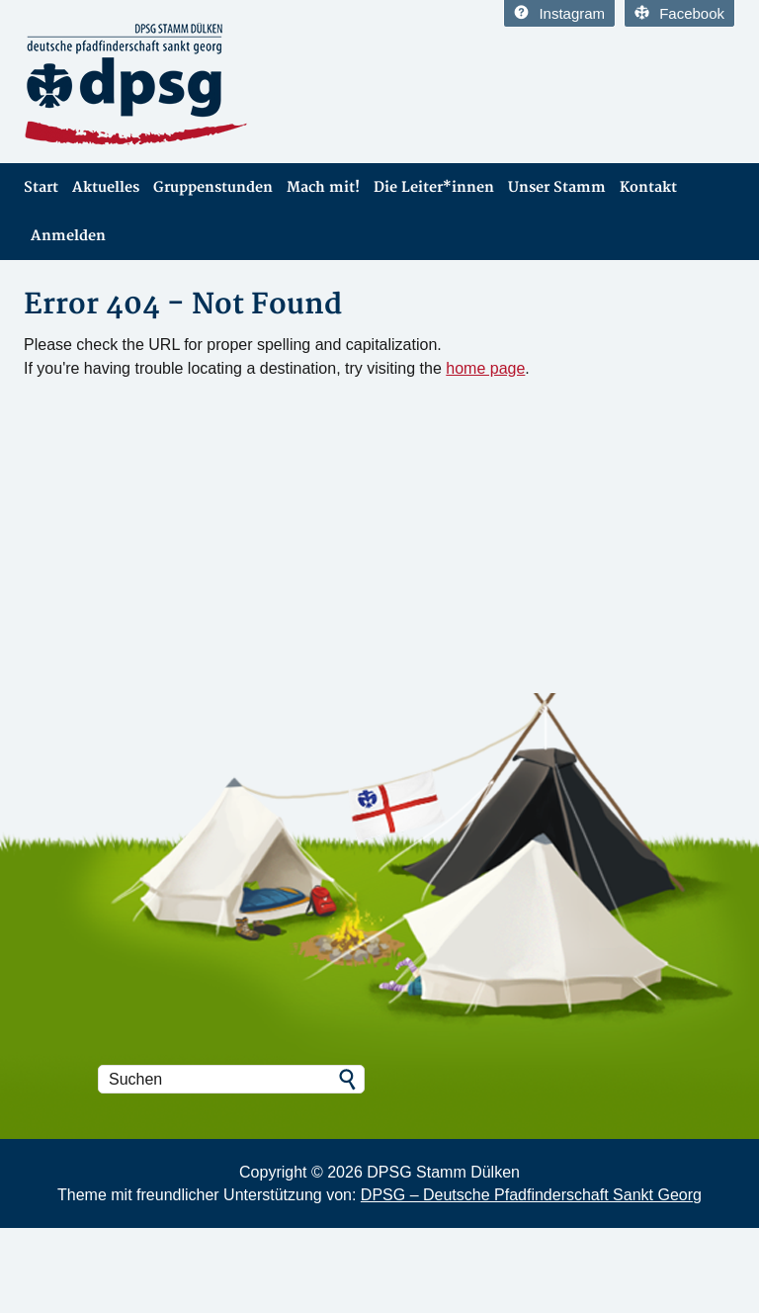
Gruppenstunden (213, 187)
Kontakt (648, 187)
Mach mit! (323, 187)
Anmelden (68, 235)
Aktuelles (105, 187)
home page (485, 368)
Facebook (679, 13)
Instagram (559, 13)
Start (41, 187)
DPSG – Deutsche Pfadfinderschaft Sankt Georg (531, 1194)
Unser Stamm (557, 187)
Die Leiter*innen (434, 187)
